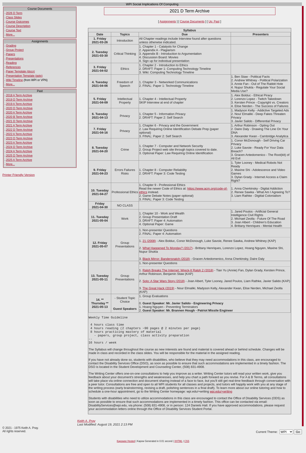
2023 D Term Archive (19, 138)
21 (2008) (149, 241)
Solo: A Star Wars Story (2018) (163, 281)
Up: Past (213, 21)
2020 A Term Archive (19, 112)
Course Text (13, 30)
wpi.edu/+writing (221, 397)
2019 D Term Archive (19, 99)
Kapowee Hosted (126, 447)
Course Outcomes (17, 21)
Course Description (18, 26)
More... (10, 34)
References (13, 67)
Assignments (167, 21)
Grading (11, 45)
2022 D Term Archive (19, 129)
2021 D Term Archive (19, 121)
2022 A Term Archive (19, 134)
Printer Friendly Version (18, 175)
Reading (11, 63)
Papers (10, 54)
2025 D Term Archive (19, 155)
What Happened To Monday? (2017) (167, 248)
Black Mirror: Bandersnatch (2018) (166, 259)
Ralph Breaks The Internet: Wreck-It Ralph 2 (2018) (177, 270)
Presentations (14, 58)
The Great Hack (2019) (158, 288)
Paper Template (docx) (20, 71)
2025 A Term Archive (19, 160)
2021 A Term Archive (19, 125)
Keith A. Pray (86, 426)
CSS (186, 447)
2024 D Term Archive (19, 147)
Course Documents (192, 21)
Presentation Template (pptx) (24, 75)
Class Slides (14, 17)
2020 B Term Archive (19, 117)
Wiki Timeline (14, 80)
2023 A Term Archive (19, 142)
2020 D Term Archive (19, 108)
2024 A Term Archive (19, 151)
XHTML (178, 447)
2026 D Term (14, 13)
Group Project (15, 50)
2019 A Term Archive (19, 104)
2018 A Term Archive (19, 95)
